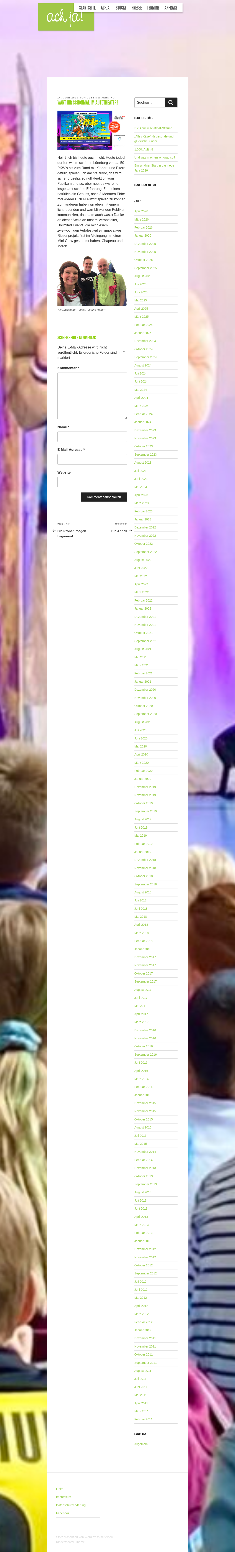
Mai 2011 (140, 1395)
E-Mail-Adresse (71, 449)
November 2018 (145, 868)
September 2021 (145, 641)
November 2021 (145, 624)
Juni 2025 (141, 292)
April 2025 (141, 308)
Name (63, 427)
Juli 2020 (140, 730)
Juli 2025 (140, 284)
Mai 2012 (140, 1297)
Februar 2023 (143, 511)
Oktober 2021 (143, 633)
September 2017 (145, 981)
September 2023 (145, 454)
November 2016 (145, 1038)
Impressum (63, 1497)
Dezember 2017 (145, 957)
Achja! (106, 8)
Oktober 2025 (143, 260)
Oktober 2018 (143, 876)
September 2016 (145, 1054)
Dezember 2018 (145, 860)
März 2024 (141, 405)
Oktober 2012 (143, 1265)
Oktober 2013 (143, 1176)
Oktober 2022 (143, 543)
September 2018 (145, 884)
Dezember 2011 (145, 1338)
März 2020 (141, 762)
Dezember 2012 (145, 1249)
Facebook (62, 1513)
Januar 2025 (142, 333)
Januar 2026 (142, 235)
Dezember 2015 (145, 1103)
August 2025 (143, 276)
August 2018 (143, 892)
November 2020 (145, 698)
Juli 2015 (140, 1135)
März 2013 (141, 1225)
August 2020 (143, 722)
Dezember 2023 (145, 430)
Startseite (87, 8)
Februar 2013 (143, 1233)
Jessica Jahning (101, 97)
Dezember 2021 (145, 616)
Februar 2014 (143, 1160)
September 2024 (145, 357)
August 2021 (143, 649)
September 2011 (145, 1362)
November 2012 (145, 1257)
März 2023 (141, 503)
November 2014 (145, 1151)
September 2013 (145, 1184)
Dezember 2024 (145, 341)
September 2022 (145, 552)
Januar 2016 (142, 1095)
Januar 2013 (142, 1241)
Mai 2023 (140, 487)
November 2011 (145, 1346)
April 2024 (141, 397)
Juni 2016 (141, 1062)
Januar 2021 (142, 681)
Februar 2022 (143, 600)
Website (64, 472)
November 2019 (145, 795)
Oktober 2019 (143, 803)
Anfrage (171, 8)
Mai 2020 (140, 746)
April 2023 (141, 495)
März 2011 (141, 1411)
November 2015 (145, 1111)
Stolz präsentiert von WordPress (78, 1537)
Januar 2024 (142, 422)
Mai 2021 (140, 657)
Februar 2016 (143, 1087)
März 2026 (141, 219)
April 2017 (141, 1014)
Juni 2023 (141, 479)
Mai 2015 (140, 1143)
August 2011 (143, 1370)
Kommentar (68, 368)
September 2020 (145, 714)
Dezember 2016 (145, 1030)
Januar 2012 (142, 1330)
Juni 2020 (141, 738)
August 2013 (143, 1192)
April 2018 (141, 924)
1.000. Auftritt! (143, 149)
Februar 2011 (143, 1419)
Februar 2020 (143, 770)
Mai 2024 (140, 389)
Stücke (121, 8)
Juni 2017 (141, 997)
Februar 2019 (143, 844)
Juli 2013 (140, 1200)
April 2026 (141, 211)
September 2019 (145, 811)
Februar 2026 (143, 227)
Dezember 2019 (145, 787)
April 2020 (141, 754)
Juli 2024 (140, 373)
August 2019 (143, 819)
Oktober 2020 (143, 706)
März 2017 (141, 1022)
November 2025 (145, 251)
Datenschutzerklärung (71, 1505)
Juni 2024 (141, 381)
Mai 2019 (140, 835)
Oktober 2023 (143, 446)
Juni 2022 (141, 568)
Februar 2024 (143, 414)
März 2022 (141, 592)
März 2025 (141, 316)
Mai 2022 (140, 576)
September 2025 (145, 268)
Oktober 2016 (143, 1046)
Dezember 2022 (145, 527)
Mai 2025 (140, 300)
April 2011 (141, 1403)
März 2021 (141, 665)
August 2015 (143, 1127)
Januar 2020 (142, 778)
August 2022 (143, 560)
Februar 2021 (143, 673)
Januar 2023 (142, 519)
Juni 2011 (141, 1387)
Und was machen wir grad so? (154, 157)
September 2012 (145, 1273)
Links (59, 1489)
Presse (137, 8)
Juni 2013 (141, 1208)
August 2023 (143, 462)
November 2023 (145, 438)
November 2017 (145, 965)
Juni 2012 (141, 1289)
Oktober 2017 (143, 973)
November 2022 (145, 535)
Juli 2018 (140, 900)
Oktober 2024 (143, 349)
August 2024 (143, 365)
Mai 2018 (140, 916)
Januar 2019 (142, 852)
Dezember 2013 (145, 1168)
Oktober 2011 (143, 1354)
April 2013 (141, 1216)
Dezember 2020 (145, 689)
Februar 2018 (143, 941)
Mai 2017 (140, 1005)
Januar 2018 (142, 949)
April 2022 (141, 584)
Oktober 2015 (143, 1119)
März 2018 (141, 933)
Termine (153, 8)
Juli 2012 (140, 1281)
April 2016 (141, 1071)
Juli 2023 (140, 471)
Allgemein (141, 1444)
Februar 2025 (143, 325)
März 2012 (141, 1314)
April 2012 (141, 1306)
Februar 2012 (143, 1322)
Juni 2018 (141, 908)
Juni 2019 (141, 827)
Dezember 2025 (145, 243)
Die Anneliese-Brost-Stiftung (153, 128)
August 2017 (143, 989)
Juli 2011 (140, 1378)
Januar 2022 (142, 608)
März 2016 (141, 1079)
